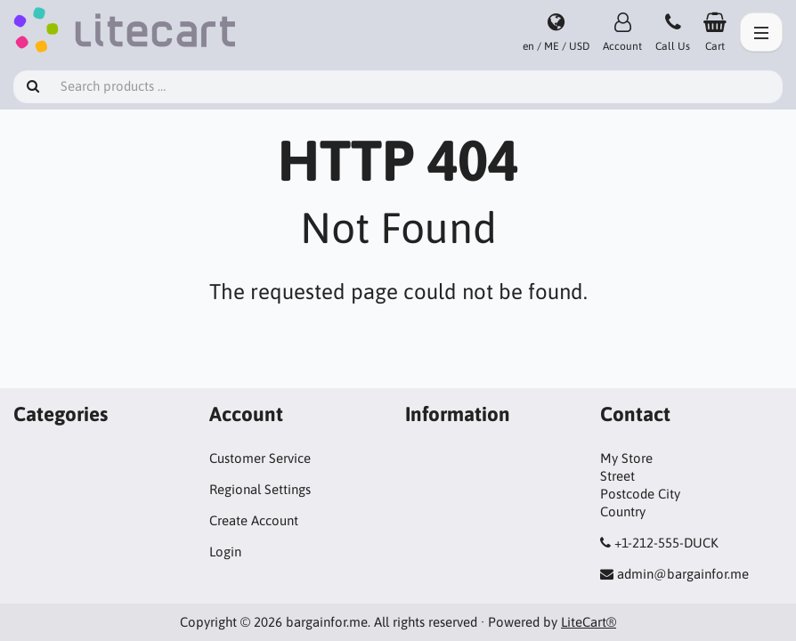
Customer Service (260, 458)
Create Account (253, 520)
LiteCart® (588, 621)
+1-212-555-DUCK (666, 542)
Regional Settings (260, 489)
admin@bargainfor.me (683, 573)
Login (225, 551)
